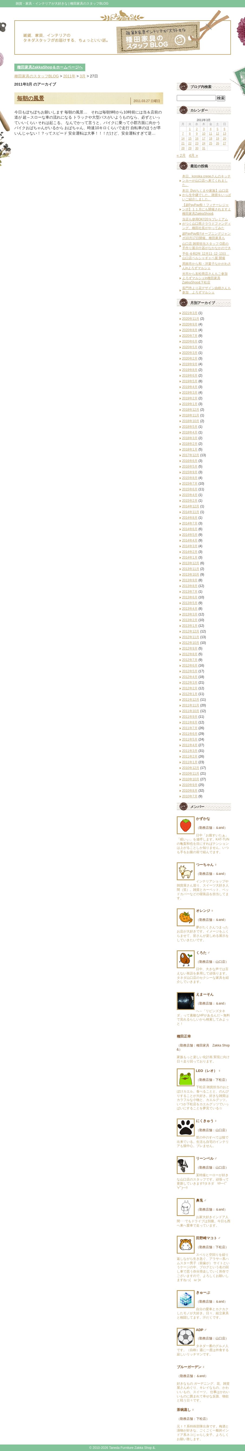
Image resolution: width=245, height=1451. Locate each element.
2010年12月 (191, 768)
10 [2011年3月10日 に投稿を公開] (203, 133)
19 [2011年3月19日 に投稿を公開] (217, 138)
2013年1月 (190, 626)
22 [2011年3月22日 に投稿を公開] (189, 143)
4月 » (193, 155)
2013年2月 (190, 620)
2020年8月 (190, 330)
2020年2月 (190, 358)
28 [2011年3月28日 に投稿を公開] (183, 148)
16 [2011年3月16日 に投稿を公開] (196, 138)
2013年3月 (190, 614)
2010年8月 (190, 791)
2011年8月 (190, 722)
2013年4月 (190, 609)
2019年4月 (190, 387)
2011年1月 (190, 762)
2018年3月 (190, 438)
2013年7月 (190, 592)
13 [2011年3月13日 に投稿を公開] (224, 133)
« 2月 (181, 155)
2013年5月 (190, 603)
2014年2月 (190, 552)
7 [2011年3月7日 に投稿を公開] (183, 133)
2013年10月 (191, 574)
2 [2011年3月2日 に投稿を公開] (197, 129)
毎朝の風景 (30, 98)
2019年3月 (190, 392)
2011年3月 (190, 751)
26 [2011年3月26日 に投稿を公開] (217, 143)
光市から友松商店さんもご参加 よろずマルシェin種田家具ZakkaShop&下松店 (205, 278)
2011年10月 (191, 711)
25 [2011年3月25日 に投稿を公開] (210, 143)
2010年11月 (191, 773)
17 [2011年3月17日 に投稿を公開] (203, 138)
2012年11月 (191, 637)
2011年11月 (191, 705)
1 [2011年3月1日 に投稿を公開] (190, 129)
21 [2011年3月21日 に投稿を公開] (183, 143)
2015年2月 (190, 501)
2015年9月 (190, 472)
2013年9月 (190, 580)
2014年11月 (191, 512)
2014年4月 (190, 540)
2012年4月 (190, 677)
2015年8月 (190, 478)
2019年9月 (190, 364)
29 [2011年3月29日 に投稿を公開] (189, 148)
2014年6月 (190, 529)
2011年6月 (190, 734)
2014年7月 (190, 523)
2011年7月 (190, 728)
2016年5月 (190, 466)
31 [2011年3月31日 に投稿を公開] (203, 148)
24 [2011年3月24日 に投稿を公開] (203, 143)
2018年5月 (190, 427)
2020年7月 (190, 336)
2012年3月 (190, 682)
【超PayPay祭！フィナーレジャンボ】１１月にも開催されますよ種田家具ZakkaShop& (206, 209)
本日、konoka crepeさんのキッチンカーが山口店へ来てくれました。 (206, 180)
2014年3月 (190, 546)
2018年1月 (190, 449)
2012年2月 (190, 688)
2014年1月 (190, 557)
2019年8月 (190, 370)
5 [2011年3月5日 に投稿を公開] (217, 129)
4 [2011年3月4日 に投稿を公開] (210, 129)
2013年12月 (191, 563)
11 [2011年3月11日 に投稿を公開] (210, 133)
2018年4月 (190, 432)
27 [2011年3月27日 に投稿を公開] (224, 143)
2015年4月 (190, 495)
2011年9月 (190, 717)
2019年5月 (190, 381)
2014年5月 (190, 535)
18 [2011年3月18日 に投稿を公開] (210, 138)
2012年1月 (190, 694)
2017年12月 (191, 455)
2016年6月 (190, 461)
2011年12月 (191, 700)
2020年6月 (190, 341)
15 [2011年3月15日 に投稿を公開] (189, 138)
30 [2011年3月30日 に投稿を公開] (196, 148)
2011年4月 (190, 745)
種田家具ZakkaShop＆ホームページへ (50, 67)
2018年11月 (191, 415)
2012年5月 (190, 671)
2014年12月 (191, 506)
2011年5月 (190, 739)
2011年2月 (190, 756)
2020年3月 (190, 353)
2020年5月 (190, 347)
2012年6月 (190, 665)
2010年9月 (190, 785)
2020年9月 (190, 324)
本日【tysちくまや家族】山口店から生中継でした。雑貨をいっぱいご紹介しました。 (206, 195)
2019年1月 (190, 404)
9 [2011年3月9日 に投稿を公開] (197, 133)
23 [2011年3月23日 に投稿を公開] (196, 143)
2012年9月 (190, 648)
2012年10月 (191, 643)
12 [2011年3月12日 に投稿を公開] (217, 133)
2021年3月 (190, 313)
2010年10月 (191, 779)
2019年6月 (190, 375)
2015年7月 (190, 483)
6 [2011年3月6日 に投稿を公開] (224, 129)
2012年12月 (191, 631)
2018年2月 (190, 444)
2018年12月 (191, 410)
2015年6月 (190, 489)
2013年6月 (190, 597)
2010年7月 (190, 796)
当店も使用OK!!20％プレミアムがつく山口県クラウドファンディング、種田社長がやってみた (206, 223)
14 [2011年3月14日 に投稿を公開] (183, 138)
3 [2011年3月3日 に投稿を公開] (203, 129)
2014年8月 (190, 518)
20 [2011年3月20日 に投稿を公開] (224, 138)
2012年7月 (190, 660)
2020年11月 (191, 319)
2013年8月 (190, 586)
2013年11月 (191, 569)
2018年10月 (191, 421)
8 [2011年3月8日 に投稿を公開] (190, 133)
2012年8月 (190, 654)
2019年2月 (190, 398)
